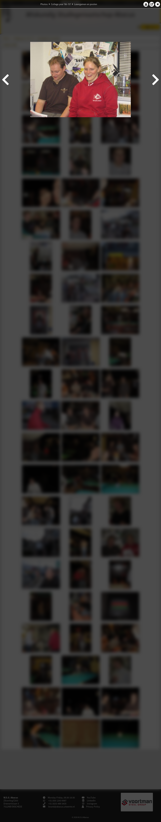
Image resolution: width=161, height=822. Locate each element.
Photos (44, 4)
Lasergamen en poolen (85, 4)
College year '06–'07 (61, 4)
